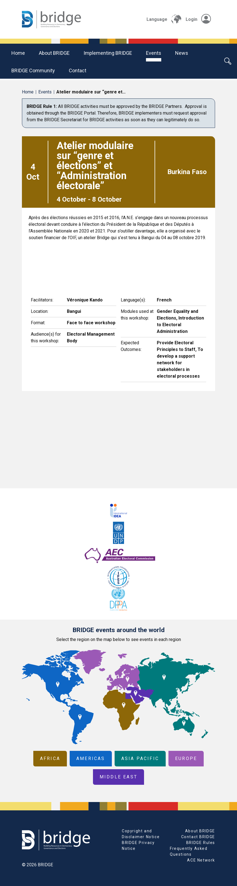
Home (18, 53)
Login (198, 19)
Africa (50, 758)
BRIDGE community (33, 70)
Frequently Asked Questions (189, 851)
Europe (186, 758)
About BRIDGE (54, 53)
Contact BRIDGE (198, 837)
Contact (77, 70)
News (181, 53)
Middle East (118, 776)
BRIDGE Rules (200, 842)
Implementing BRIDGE (108, 53)
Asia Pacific (140, 758)
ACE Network (201, 860)
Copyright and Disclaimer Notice (141, 834)
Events (153, 53)
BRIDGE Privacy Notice (138, 845)
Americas (90, 758)
